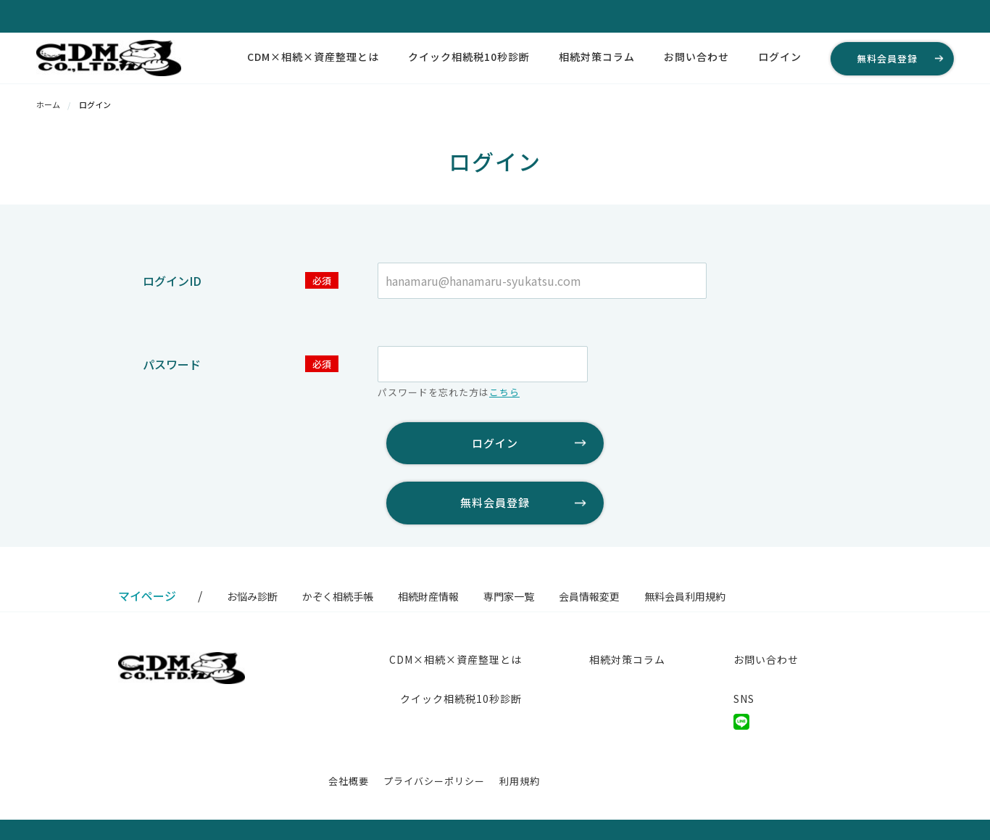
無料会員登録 (887, 58)
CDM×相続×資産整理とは (313, 56)
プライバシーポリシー (434, 781)
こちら (504, 392)
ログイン (780, 56)
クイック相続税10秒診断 (469, 56)
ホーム (48, 104)
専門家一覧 (508, 596)
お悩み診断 (252, 596)
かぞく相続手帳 (337, 596)
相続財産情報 (428, 596)
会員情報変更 (589, 596)
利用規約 (519, 781)
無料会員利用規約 (684, 596)
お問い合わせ (696, 56)
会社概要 (348, 781)
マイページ (147, 595)
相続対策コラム (597, 56)
